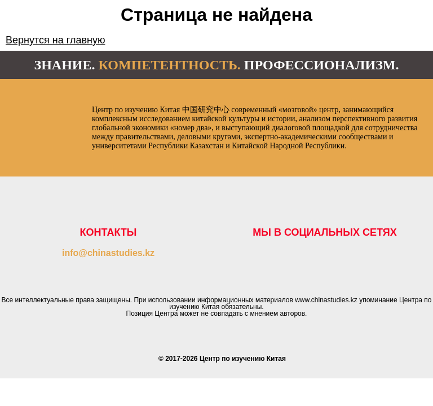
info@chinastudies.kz (108, 253)
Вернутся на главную (55, 40)
